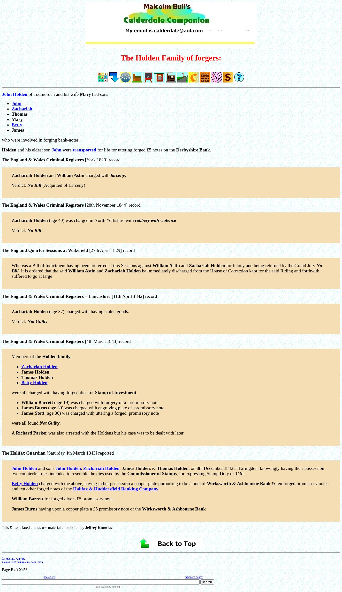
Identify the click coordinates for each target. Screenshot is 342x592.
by (114, 586)
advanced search (194, 577)
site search (102, 586)
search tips (49, 577)
